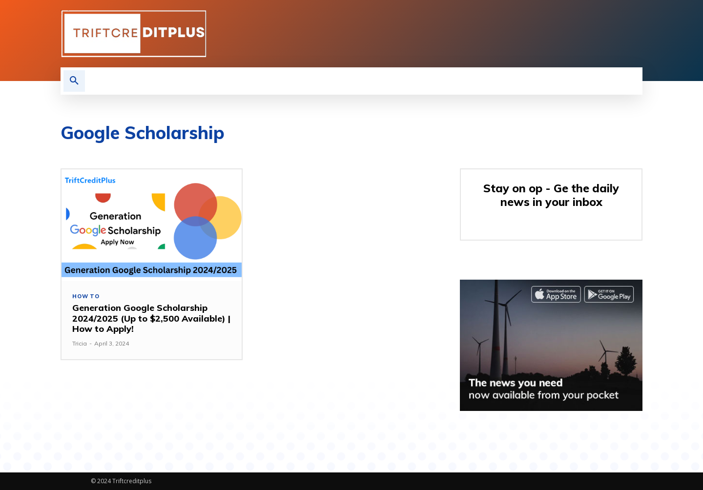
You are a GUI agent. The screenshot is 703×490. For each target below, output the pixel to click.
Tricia (79, 343)
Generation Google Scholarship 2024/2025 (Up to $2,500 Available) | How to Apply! (151, 318)
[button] (74, 81)
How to (86, 296)
